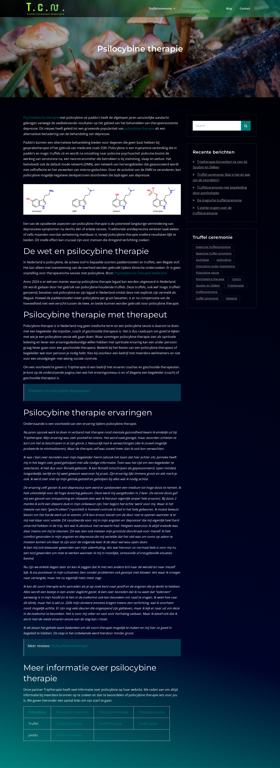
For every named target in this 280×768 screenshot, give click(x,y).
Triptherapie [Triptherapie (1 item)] (236, 285)
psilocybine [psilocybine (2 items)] (224, 260)
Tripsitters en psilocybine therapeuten (59, 390)
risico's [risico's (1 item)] (236, 279)
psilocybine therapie (139, 128)
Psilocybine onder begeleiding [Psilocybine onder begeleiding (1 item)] (215, 266)
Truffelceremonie (160, 8)
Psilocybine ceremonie (72, 712)
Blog (229, 8)
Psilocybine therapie (114, 712)
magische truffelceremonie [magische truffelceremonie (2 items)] (213, 247)
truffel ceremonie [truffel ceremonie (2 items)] (207, 298)
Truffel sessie (148, 723)
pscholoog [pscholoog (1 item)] (202, 260)
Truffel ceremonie (69, 723)
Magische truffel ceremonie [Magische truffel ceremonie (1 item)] (214, 253)
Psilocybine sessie (151, 712)
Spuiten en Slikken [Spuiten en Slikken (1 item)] (208, 285)
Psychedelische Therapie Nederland (141, 273)
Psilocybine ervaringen (69, 645)
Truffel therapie (110, 723)
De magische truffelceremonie (219, 200)
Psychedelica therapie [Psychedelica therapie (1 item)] (210, 279)
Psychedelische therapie (199, 8)
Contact (245, 8)
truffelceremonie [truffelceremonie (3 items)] (207, 292)
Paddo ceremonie (69, 735)
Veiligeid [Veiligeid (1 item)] (231, 298)
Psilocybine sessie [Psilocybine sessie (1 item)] (207, 272)
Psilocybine (37, 712)
